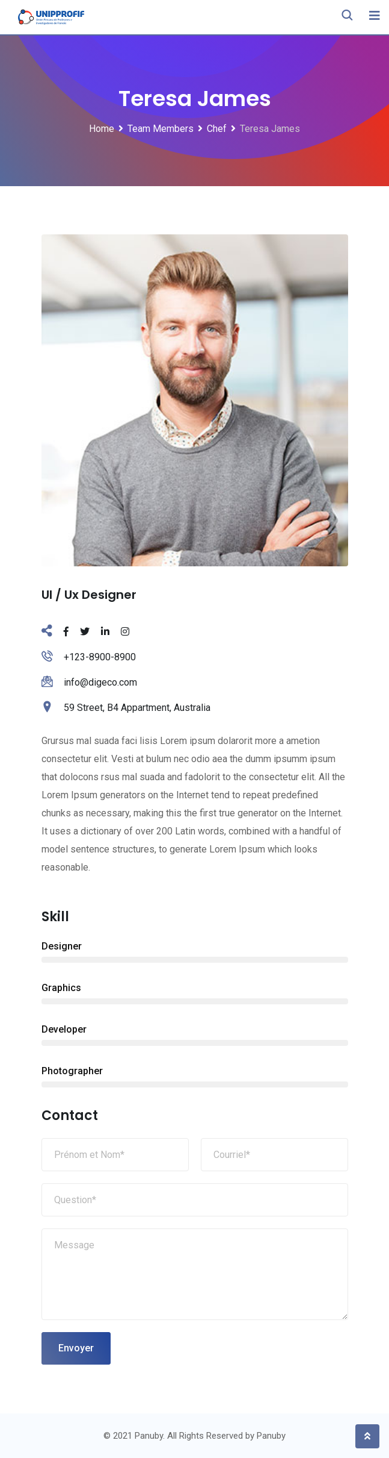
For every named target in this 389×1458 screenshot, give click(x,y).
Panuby (271, 1435)
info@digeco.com (100, 682)
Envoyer (76, 1348)
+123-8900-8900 (100, 657)
